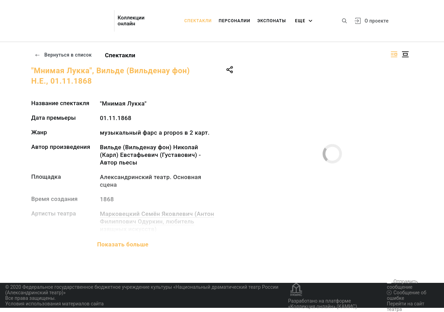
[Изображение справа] (394, 54)
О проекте (376, 21)
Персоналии (234, 20)
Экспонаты (271, 20)
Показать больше (122, 244)
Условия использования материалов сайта (54, 303)
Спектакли (198, 20)
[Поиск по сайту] (344, 20)
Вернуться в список (63, 55)
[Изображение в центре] (405, 54)
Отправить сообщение (402, 284)
